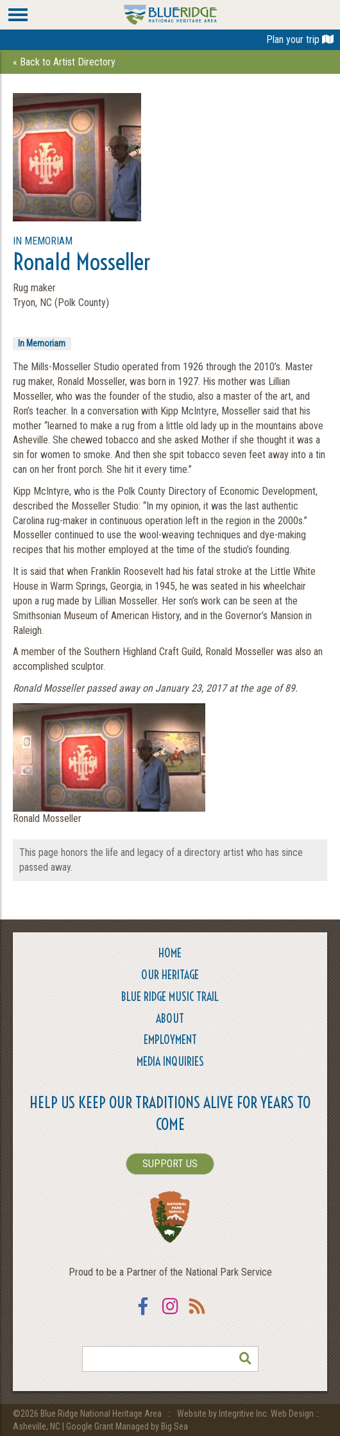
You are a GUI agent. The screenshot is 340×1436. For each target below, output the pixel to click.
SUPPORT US (170, 1164)
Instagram (170, 1314)
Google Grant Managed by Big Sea (127, 1426)
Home (170, 953)
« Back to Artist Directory (64, 62)
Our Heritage (170, 975)
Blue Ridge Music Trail (170, 996)
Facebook (143, 1314)
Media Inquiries (170, 1061)
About (170, 1018)
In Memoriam (41, 343)
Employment (170, 1039)
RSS (197, 1314)
